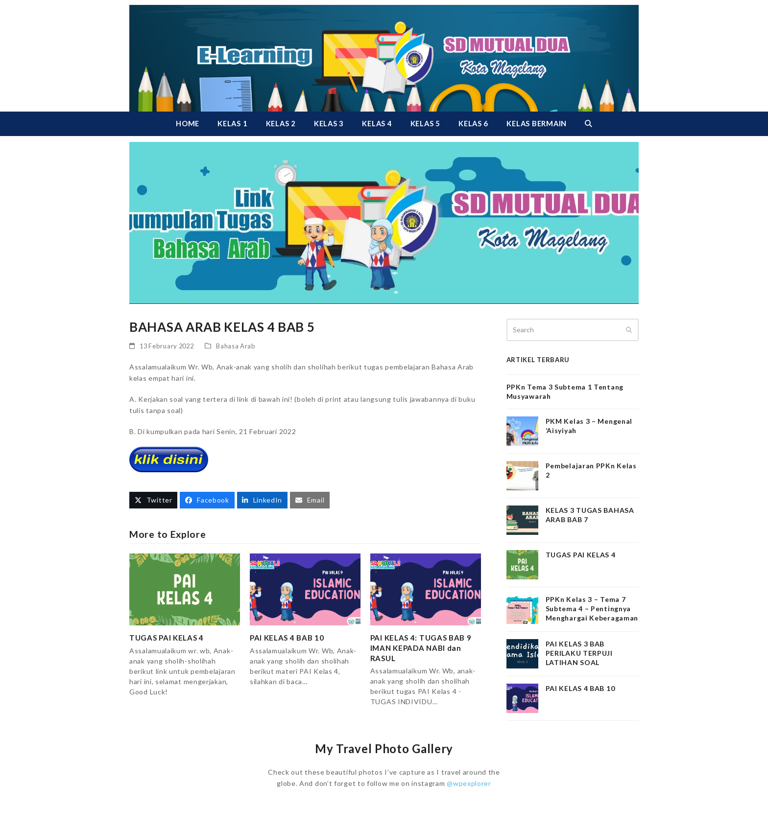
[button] (588, 124)
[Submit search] (629, 330)
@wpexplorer (469, 783)
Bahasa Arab (236, 346)
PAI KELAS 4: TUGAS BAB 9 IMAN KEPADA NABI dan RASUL (421, 647)
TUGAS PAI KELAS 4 (166, 637)
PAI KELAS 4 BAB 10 (287, 637)
